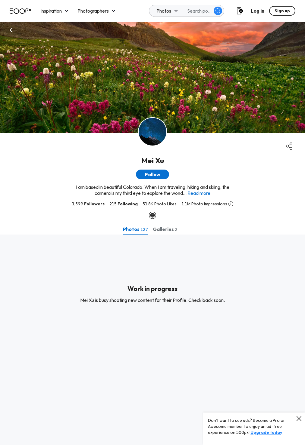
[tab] (135, 229)
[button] (152, 174)
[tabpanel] (152, 340)
